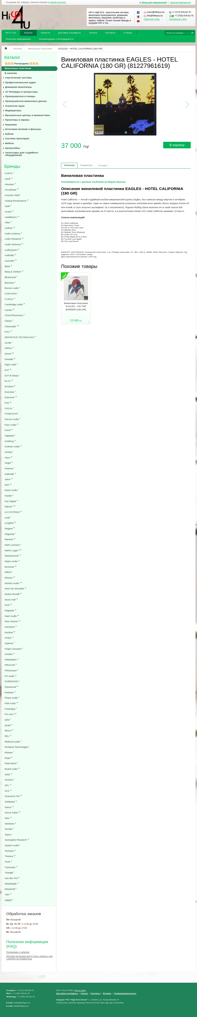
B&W (8, 266)
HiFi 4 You (10, 33)
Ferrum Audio (12, 419)
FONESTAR (12, 413)
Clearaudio (12, 326)
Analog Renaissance (17, 200)
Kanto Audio (12, 490)
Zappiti (9, 900)
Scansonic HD (13, 796)
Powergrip (11, 708)
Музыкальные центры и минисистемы (27, 115)
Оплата (93, 33)
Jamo (9, 479)
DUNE (9, 342)
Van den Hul (12, 878)
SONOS (10, 779)
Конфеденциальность (125, 993)
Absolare (10, 184)
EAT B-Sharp (12, 375)
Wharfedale (12, 883)
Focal (9, 430)
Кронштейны (12, 148)
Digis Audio (11, 364)
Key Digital (11, 501)
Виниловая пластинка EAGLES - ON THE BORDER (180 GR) (76, 306)
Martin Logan (13, 550)
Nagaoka (10, 610)
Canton (10, 310)
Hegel (9, 462)
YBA (8, 894)
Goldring (10, 441)
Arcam (9, 211)
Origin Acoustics (14, 648)
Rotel (9, 758)
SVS (8, 790)
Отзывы (128, 33)
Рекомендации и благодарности (56, 39)
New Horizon (12, 621)
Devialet (10, 359)
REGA (9, 730)
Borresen (10, 282)
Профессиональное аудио (20, 82)
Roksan (9, 752)
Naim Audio (12, 616)
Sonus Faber (12, 812)
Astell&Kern (12, 217)
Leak (8, 517)
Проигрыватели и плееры (20, 96)
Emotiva (10, 386)
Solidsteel (11, 801)
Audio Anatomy (13, 233)
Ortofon (10, 654)
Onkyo (9, 637)
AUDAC (9, 173)
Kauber (9, 495)
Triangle (10, 872)
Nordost (10, 632)
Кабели (9, 134)
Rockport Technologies (17, 747)
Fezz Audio (12, 424)
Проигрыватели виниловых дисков (25, 101)
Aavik (9, 178)
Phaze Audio (12, 697)
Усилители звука (14, 106)
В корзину (177, 145)
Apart (8, 206)
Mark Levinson (13, 544)
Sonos (9, 807)
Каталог (28, 33)
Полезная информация (18, 39)
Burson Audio (12, 288)
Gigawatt (10, 435)
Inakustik (10, 474)
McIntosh (11, 566)
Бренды (12, 166)
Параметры (86, 165)
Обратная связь (152, 19)
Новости (45, 33)
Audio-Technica (14, 244)
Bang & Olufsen (14, 271)
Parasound (11, 686)
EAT (8, 370)
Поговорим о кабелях (18, 952)
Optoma (10, 643)
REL (8, 736)
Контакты (110, 33)
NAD (8, 604)
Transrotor (11, 867)
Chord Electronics (15, 315)
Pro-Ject (11, 714)
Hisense (10, 468)
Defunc (9, 348)
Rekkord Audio (13, 741)
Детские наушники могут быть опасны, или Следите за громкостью (29, 957)
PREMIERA (12, 659)
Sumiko (9, 829)
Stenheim (10, 823)
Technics (10, 850)
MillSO (9, 572)
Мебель (9, 143)
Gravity (9, 452)
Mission (10, 577)
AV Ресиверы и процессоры (21, 92)
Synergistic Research (17, 839)
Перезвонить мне (178, 19)
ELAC (9, 380)
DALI (8, 331)
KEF (8, 484)
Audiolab (10, 255)
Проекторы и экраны (17, 120)
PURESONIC (12, 681)
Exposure (11, 397)
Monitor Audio (13, 583)
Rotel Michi (11, 763)
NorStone (11, 626)
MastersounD (13, 555)
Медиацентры (13, 110)
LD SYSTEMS (13, 512)
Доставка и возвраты (69, 33)
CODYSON (11, 293)
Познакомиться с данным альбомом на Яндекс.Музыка (93, 182)
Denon (9, 353)
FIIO (8, 402)
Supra (9, 834)
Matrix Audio (12, 561)
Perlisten (10, 692)
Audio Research (14, 238)
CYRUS (10, 299)
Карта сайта (80, 990)
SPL (8, 785)
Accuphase (12, 189)
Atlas (8, 222)
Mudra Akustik (13, 594)
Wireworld (11, 889)
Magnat (10, 528)
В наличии (11, 73)
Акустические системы (18, 77)
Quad (9, 725)
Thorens (10, 856)
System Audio (13, 845)
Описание (69, 165)
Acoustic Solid (13, 195)
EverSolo (10, 392)
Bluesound (11, 277)
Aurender (11, 260)
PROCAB (11, 665)
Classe (9, 320)
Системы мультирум (17, 138)
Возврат (107, 993)
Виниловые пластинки (18, 68)
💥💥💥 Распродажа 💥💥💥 (21, 63)
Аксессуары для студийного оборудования (21, 153)
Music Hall (11, 599)
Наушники (11, 124)
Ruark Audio (12, 768)
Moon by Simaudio (15, 588)
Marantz (10, 539)
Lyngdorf (10, 522)
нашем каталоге (58, 2)
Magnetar (10, 534)
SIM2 (9, 774)
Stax (8, 818)
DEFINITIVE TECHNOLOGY (20, 337)
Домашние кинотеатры (18, 87)
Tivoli (8, 861)
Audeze (10, 228)
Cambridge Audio (15, 304)
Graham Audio (13, 446)
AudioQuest (12, 250)
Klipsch (10, 506)
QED (8, 719)
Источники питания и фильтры (23, 129)
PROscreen (11, 670)
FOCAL (9, 408)
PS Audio (11, 676)
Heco (9, 457)
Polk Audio (11, 703)
